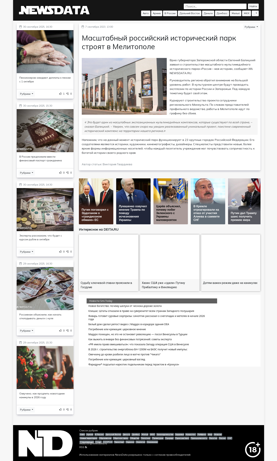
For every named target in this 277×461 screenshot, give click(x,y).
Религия (213, 438)
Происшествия (182, 438)
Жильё (235, 13)
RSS (83, 447)
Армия (157, 13)
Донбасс (222, 13)
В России (170, 13)
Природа (169, 438)
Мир (210, 434)
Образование (105, 438)
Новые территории (88, 438)
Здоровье (179, 434)
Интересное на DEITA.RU (99, 229)
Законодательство (165, 434)
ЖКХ (246, 13)
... (254, 13)
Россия (222, 438)
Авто (146, 13)
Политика (145, 438)
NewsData (121, 454)
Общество (134, 438)
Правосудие (157, 438)
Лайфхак (202, 434)
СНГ (230, 438)
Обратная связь (120, 438)
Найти (253, 6)
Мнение (217, 434)
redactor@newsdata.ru (93, 443)
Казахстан (190, 434)
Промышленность (199, 438)
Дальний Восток (189, 13)
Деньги (208, 13)
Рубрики (25, 93)
